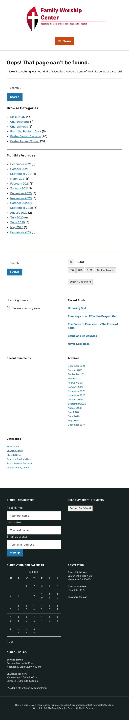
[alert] (34, 308)
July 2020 (17, 217)
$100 (90, 270)
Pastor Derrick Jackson (25, 136)
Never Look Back (79, 343)
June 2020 (17, 222)
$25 (80, 270)
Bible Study (17, 116)
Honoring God (77, 308)
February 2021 (19, 183)
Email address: (18, 536)
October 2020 (19, 203)
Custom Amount (105, 270)
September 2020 (21, 207)
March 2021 (17, 178)
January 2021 (19, 188)
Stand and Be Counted (82, 335)
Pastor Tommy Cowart (24, 141)
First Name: (16, 508)
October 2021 (19, 169)
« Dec (10, 642)
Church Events (20, 121)
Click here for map (77, 597)
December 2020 (21, 193)
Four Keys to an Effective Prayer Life (92, 316)
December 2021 (20, 164)
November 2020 (21, 198)
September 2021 (21, 173)
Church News (19, 126)
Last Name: (15, 522)
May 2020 (16, 227)
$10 (72, 270)
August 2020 (19, 212)
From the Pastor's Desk (25, 131)
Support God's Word (80, 281)
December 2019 (20, 232)
